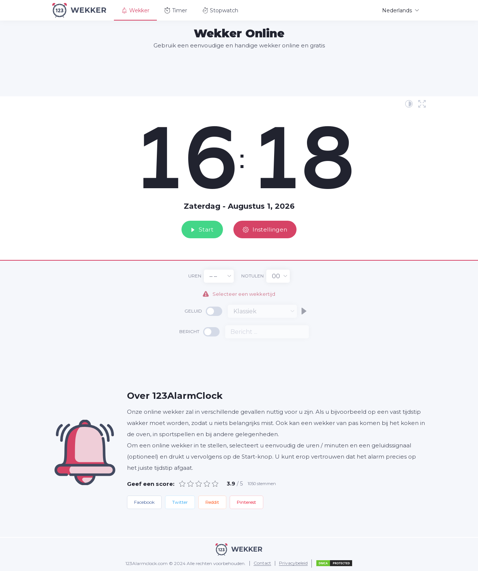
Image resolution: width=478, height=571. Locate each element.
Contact (262, 563)
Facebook (144, 502)
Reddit (212, 502)
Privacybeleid (293, 563)
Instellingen (267, 228)
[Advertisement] (239, 72)
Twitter (180, 502)
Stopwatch (220, 10)
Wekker (135, 10)
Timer (175, 10)
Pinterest (246, 502)
